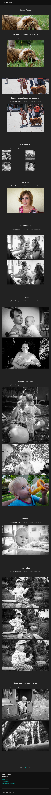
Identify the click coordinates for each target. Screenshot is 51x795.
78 (38, 767)
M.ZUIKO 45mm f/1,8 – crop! (25, 34)
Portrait (25, 182)
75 (29, 767)
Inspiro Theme (5, 792)
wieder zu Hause (25, 381)
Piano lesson (25, 225)
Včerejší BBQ (25, 144)
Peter (12, 38)
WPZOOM (12, 792)
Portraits (25, 297)
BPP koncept (5, 779)
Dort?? (25, 518)
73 (21, 767)
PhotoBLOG (7, 3)
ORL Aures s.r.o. (6, 781)
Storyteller (25, 568)
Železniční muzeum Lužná (25, 683)
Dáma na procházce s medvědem (25, 98)
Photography (18, 38)
